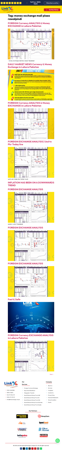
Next (52, 374)
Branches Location (52, 3)
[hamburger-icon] (37, 9)
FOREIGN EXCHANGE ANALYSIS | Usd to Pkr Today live (30, 143)
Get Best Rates (53, 10)
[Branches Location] (45, 3)
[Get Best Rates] (47, 10)
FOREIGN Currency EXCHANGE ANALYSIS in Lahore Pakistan (30, 336)
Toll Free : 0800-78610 (35, 3)
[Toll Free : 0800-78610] (27, 3)
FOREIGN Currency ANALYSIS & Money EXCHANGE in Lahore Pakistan (29, 24)
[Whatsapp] (57, 441)
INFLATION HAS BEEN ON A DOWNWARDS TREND (31, 184)
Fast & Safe (14, 299)
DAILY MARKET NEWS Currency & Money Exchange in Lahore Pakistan (30, 65)
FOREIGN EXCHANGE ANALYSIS (25, 189)
